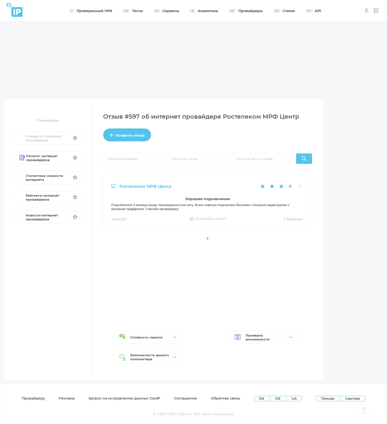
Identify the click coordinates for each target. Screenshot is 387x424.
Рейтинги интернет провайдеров (39, 197)
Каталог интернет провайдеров (38, 158)
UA (294, 398)
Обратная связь (225, 398)
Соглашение (185, 398)
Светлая (352, 398)
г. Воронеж (293, 219)
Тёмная (327, 398)
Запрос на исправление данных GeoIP (124, 398)
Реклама (67, 398)
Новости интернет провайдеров (38, 217)
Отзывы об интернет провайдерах (40, 138)
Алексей (118, 219)
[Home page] (14, 9)
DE (278, 398)
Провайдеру (33, 398)
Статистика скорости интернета (41, 178)
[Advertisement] (194, 59)
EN (262, 398)
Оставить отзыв (127, 135)
